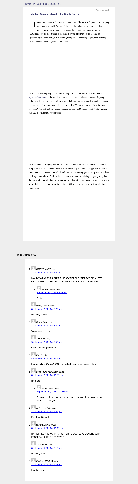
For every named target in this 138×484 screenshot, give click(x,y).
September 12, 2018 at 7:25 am (46, 309)
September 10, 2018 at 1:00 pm (46, 273)
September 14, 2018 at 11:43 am (47, 428)
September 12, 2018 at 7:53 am (46, 342)
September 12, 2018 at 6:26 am (52, 292)
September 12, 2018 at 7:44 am (46, 326)
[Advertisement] (69, 65)
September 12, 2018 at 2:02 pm (46, 411)
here (76, 184)
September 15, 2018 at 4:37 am (46, 464)
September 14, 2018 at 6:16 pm (46, 448)
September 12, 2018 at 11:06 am (47, 375)
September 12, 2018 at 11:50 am (52, 392)
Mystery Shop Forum (38, 97)
